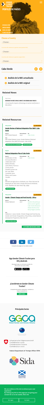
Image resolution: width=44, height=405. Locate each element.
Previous (36, 69)
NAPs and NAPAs (27, 144)
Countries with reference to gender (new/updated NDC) (15, 47)
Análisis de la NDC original (19, 82)
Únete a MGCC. (22, 294)
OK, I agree (10, 400)
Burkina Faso (35, 208)
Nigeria (33, 210)
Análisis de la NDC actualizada (20, 77)
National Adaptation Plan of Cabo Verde (17, 153)
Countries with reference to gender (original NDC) (13, 57)
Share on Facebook (13, 242)
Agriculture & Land (11, 221)
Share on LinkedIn (22, 242)
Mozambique (36, 202)
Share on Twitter (31, 242)
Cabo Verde (31, 135)
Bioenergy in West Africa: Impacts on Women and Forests (20, 101)
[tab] (22, 78)
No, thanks (27, 400)
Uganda (37, 204)
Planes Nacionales (7, 32)
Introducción (6, 25)
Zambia (38, 210)
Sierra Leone (31, 204)
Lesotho (30, 202)
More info (26, 394)
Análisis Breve (6, 27)
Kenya (29, 210)
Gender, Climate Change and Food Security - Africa (20, 197)
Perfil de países (6, 30)
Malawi (30, 208)
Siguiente (40, 69)
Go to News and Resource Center (31, 227)
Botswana (37, 206)
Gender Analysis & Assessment (13, 144)
